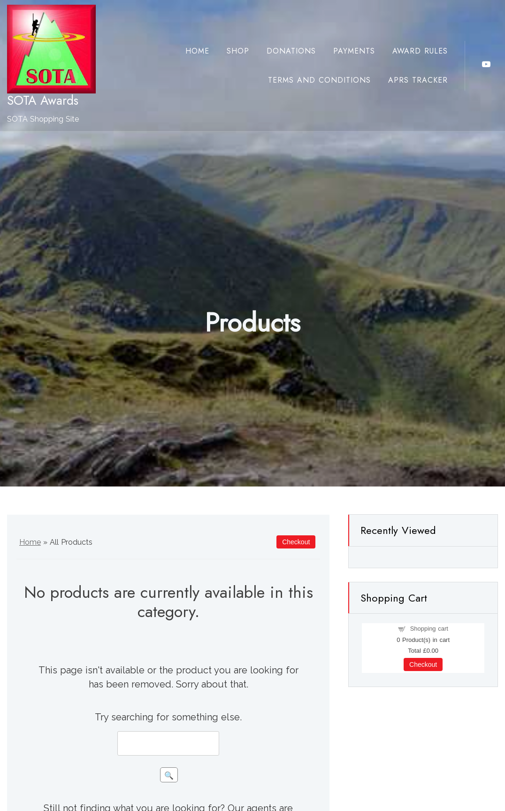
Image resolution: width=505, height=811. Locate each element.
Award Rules (420, 51)
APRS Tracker (418, 80)
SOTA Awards (42, 100)
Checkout (423, 664)
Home (197, 51)
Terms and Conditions (319, 80)
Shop (238, 51)
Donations (291, 51)
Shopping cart (429, 628)
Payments (354, 51)
